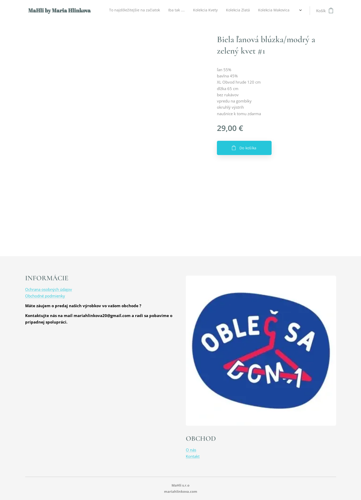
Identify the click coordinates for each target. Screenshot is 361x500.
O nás (191, 449)
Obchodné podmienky (45, 295)
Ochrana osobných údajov (48, 289)
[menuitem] (178, 10)
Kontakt (193, 456)
